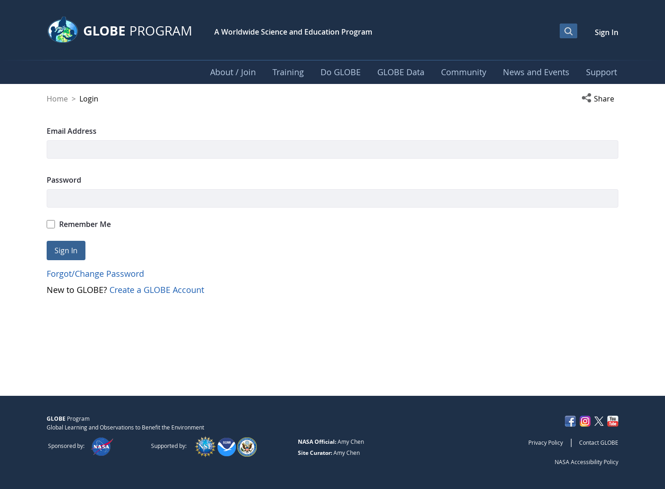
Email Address (72, 131)
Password (64, 180)
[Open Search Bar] (568, 31)
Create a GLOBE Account (156, 289)
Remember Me (79, 224)
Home (57, 99)
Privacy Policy (545, 442)
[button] (599, 98)
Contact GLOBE (598, 442)
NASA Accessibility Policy (586, 461)
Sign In (606, 32)
